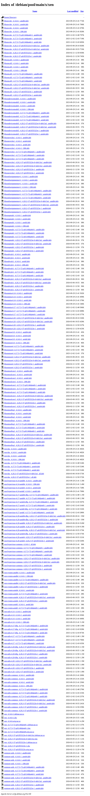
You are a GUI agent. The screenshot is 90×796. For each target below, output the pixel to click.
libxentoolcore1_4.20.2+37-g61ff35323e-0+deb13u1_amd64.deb (28, 396)
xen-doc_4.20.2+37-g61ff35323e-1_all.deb (20, 477)
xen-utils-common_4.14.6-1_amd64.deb (19, 675)
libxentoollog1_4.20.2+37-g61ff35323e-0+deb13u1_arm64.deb (28, 438)
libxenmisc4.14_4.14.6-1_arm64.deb (18, 297)
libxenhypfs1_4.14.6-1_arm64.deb (17, 258)
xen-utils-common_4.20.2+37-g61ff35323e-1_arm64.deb (25, 711)
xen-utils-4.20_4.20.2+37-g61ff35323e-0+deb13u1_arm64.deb (27, 665)
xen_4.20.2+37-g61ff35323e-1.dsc (17, 746)
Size (82, 11)
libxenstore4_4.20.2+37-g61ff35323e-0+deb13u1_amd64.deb (27, 357)
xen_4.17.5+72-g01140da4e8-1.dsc (17, 728)
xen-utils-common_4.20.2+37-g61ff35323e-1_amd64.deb (25, 707)
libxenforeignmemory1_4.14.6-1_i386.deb (20, 187)
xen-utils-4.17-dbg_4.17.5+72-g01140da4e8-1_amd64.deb (26, 626)
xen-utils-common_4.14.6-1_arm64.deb (19, 679)
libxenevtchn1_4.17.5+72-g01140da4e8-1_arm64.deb (24, 155)
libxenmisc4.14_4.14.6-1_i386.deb (17, 304)
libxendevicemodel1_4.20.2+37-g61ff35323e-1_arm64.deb (26, 134)
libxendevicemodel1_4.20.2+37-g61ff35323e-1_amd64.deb (26, 131)
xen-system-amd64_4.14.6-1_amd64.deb (19, 573)
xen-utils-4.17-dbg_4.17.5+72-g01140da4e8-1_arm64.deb (26, 629)
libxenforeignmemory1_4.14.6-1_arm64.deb (21, 180)
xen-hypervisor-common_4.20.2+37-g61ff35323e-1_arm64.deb (28, 569)
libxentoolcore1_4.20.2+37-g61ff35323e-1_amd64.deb (24, 403)
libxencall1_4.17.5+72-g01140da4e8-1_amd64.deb (23, 74)
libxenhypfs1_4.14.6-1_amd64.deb (17, 254)
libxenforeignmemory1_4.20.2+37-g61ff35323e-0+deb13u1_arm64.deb (31, 205)
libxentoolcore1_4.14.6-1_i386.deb (17, 382)
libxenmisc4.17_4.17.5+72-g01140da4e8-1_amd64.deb (25, 307)
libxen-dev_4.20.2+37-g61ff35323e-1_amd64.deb (23, 53)
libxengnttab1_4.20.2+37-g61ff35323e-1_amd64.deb (24, 247)
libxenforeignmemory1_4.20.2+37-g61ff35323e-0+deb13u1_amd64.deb (31, 201)
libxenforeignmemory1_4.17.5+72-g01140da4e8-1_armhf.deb (27, 198)
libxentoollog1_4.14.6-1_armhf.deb (17, 417)
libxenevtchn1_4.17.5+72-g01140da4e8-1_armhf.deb (24, 159)
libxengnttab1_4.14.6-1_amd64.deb (17, 215)
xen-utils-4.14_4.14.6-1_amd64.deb (17, 612)
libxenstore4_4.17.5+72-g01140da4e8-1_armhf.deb (23, 353)
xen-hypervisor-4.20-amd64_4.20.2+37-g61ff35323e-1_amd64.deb (29, 527)
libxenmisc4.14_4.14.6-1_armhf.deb (17, 300)
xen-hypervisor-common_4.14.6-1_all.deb (20, 544)
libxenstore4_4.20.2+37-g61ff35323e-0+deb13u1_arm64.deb (27, 360)
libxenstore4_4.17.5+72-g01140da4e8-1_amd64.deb (23, 346)
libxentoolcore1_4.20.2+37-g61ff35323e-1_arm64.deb (24, 406)
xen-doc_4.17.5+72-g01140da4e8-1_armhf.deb (21, 470)
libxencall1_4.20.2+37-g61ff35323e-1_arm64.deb (23, 95)
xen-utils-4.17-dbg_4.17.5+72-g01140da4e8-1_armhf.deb (25, 633)
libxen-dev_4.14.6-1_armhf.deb (16, 28)
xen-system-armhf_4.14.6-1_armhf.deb (19, 604)
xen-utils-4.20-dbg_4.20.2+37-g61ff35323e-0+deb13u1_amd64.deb (29, 647)
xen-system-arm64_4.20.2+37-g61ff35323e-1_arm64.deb (25, 601)
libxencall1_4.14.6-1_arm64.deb (16, 63)
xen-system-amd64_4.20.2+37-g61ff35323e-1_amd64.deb (26, 587)
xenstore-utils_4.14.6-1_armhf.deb (17, 760)
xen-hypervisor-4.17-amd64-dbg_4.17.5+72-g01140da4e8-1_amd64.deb (31, 495)
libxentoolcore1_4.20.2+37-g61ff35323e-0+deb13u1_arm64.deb (28, 399)
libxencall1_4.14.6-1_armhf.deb (16, 67)
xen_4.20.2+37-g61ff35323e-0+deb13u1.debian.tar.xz (24, 735)
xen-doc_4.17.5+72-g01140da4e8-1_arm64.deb (22, 467)
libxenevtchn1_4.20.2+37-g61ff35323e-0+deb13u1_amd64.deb (28, 162)
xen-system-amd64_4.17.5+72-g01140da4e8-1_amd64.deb (26, 580)
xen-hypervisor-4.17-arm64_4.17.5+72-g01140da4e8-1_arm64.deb (29, 505)
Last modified (72, 11)
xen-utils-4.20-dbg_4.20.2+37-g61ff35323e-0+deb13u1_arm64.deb (29, 650)
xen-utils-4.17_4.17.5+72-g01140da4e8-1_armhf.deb (24, 643)
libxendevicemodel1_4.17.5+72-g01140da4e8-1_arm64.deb (26, 116)
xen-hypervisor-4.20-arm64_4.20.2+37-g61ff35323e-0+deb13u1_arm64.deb (32, 537)
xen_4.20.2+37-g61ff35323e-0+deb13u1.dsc (21, 739)
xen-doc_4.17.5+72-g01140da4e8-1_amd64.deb (22, 463)
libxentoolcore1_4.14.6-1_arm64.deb (18, 375)
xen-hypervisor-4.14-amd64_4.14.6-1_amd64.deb (22, 481)
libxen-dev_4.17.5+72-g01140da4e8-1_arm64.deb (23, 39)
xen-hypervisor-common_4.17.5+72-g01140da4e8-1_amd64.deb (28, 548)
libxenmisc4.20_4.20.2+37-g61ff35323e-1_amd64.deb (24, 325)
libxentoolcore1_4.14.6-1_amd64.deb (18, 371)
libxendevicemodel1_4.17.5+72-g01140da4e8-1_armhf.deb (26, 120)
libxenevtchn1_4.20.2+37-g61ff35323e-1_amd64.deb (24, 169)
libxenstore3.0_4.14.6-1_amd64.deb (17, 332)
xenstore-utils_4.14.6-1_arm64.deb (17, 757)
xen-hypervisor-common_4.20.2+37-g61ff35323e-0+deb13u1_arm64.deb (31, 562)
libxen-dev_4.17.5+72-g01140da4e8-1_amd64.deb (23, 35)
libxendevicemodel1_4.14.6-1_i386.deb (19, 109)
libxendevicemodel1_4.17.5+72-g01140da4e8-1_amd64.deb (26, 113)
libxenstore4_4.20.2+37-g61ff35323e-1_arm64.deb (23, 368)
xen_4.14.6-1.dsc (10, 718)
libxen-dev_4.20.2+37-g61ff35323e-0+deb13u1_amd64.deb (26, 46)
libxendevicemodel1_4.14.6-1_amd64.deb (20, 99)
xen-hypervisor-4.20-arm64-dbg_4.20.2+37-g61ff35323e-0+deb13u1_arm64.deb (34, 530)
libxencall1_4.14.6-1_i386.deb (15, 70)
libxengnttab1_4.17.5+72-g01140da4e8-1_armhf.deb (24, 237)
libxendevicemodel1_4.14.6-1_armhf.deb (19, 106)
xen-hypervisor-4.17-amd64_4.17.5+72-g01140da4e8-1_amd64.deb (29, 498)
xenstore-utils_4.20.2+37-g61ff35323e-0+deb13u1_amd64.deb (27, 778)
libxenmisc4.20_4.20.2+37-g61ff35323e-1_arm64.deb (24, 329)
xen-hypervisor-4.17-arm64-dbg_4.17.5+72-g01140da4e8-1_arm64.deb (31, 502)
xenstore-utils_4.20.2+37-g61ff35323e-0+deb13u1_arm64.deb (27, 781)
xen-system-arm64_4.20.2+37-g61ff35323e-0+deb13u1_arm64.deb (29, 597)
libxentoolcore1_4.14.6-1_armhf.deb (18, 378)
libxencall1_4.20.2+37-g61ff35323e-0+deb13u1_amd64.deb (26, 85)
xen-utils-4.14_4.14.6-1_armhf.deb (17, 619)
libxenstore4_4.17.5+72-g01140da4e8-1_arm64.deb (23, 350)
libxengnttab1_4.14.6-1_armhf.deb (17, 223)
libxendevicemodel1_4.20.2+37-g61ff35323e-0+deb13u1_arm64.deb (30, 127)
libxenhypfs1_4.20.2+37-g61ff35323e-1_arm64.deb (23, 290)
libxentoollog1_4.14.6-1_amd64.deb (17, 410)
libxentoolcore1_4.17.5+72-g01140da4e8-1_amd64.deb (25, 385)
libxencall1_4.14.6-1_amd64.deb (16, 60)
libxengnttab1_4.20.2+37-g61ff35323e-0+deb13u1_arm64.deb (27, 244)
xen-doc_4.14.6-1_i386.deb (14, 459)
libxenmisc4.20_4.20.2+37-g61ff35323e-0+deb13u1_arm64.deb (28, 322)
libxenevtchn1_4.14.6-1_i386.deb (16, 148)
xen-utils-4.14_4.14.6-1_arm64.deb (17, 615)
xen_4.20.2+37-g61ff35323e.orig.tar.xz (19, 749)
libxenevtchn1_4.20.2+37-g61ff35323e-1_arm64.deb (24, 173)
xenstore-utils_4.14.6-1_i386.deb (16, 764)
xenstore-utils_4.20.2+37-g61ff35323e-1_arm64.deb (23, 788)
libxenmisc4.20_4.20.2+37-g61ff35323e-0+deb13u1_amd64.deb (28, 318)
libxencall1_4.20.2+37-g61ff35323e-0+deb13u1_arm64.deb (26, 88)
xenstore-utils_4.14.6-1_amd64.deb (17, 753)
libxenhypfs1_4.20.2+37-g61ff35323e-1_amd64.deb (23, 286)
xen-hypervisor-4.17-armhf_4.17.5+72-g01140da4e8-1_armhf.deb (29, 513)
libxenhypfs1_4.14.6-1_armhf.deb (17, 261)
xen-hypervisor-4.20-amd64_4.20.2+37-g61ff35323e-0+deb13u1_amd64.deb (33, 523)
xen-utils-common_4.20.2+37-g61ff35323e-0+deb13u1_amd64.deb (29, 700)
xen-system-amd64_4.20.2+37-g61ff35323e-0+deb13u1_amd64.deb (29, 583)
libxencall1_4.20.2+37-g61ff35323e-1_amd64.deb (23, 92)
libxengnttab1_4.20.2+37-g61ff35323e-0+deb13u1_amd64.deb (27, 240)
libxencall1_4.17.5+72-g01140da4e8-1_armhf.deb (23, 81)
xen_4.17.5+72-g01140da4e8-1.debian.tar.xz (21, 725)
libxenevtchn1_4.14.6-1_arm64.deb (17, 141)
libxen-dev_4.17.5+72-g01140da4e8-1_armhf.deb (22, 42)
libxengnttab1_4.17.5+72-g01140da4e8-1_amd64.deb (24, 230)
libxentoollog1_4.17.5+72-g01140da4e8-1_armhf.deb (24, 431)
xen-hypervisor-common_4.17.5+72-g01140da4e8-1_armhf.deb (28, 555)
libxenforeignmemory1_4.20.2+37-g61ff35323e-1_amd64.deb (27, 208)
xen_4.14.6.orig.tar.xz (12, 721)
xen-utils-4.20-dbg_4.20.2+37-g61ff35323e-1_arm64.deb (25, 658)
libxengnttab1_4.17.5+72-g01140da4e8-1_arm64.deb (24, 233)
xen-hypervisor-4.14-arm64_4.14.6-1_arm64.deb (22, 488)
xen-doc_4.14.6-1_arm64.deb (15, 452)
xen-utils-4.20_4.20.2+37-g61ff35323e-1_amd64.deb (24, 668)
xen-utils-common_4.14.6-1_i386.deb (18, 686)
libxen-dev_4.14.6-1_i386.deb (15, 32)
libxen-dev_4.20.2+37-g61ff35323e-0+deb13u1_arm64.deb (26, 49)
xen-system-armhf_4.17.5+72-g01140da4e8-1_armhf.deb (25, 608)
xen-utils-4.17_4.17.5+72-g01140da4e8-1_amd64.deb (24, 636)
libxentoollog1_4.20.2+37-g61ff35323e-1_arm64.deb (24, 445)
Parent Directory (10, 17)
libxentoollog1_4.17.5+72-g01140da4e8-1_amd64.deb (24, 424)
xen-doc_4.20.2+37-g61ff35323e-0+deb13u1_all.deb (24, 474)
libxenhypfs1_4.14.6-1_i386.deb (16, 265)
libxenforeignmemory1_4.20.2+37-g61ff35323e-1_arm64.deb (27, 212)
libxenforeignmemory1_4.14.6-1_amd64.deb (21, 177)
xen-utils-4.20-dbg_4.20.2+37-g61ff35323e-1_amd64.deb (25, 654)
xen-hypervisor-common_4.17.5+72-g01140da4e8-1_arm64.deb (28, 551)
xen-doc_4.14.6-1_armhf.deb (15, 456)
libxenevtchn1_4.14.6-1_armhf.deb (17, 145)
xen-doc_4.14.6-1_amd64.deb (15, 449)
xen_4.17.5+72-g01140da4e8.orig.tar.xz (19, 732)
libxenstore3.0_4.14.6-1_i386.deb (16, 343)
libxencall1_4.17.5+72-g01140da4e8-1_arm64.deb (23, 78)
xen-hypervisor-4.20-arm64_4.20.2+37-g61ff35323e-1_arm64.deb (29, 541)
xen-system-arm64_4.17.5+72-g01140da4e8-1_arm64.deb (26, 594)
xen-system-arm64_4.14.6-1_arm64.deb (19, 590)
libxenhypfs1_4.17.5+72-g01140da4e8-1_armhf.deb (23, 276)
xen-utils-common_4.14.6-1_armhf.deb (19, 682)
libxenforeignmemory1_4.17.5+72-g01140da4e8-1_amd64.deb (27, 191)
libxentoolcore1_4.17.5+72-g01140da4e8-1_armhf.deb (24, 392)
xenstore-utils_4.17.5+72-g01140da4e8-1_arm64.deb (24, 771)
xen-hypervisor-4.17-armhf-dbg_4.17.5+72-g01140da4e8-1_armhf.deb (30, 509)
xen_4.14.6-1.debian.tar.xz (14, 714)
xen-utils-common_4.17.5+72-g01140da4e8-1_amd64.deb (26, 689)
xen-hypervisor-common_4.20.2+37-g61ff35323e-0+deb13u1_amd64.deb (32, 559)
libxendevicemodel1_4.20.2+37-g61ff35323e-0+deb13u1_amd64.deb (30, 123)
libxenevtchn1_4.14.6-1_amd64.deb (17, 138)
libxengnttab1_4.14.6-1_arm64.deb (17, 219)
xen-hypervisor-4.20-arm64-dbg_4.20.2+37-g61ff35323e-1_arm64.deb (30, 534)
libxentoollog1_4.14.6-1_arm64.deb (17, 414)
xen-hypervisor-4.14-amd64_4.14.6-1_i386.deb (22, 484)
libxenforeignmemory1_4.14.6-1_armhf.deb (20, 184)
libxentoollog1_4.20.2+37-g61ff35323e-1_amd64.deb (24, 442)
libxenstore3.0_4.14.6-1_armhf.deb (17, 339)
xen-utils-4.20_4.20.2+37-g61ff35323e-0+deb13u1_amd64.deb (28, 661)
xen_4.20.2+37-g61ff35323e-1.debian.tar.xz (20, 742)
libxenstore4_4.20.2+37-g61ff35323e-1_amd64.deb (23, 364)
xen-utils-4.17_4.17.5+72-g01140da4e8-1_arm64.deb (24, 640)
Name (34, 11)
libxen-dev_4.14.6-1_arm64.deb (16, 24)
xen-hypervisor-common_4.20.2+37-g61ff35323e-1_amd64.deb (28, 566)
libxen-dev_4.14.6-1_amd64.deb (16, 21)
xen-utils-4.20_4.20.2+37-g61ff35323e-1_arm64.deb (24, 672)
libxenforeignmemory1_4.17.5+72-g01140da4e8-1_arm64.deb (27, 194)
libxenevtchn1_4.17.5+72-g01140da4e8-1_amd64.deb (24, 152)
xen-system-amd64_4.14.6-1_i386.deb (18, 576)
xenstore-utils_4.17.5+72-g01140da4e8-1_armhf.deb (24, 774)
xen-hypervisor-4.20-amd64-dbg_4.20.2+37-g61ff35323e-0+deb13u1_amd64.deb (35, 516)
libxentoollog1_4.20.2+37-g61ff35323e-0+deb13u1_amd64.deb (28, 435)
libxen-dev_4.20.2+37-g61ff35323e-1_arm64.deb (22, 56)
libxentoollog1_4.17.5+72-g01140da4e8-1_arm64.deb (24, 428)
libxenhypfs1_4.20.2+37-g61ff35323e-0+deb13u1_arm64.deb (27, 283)
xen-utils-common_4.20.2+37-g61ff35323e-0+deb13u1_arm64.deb (29, 704)
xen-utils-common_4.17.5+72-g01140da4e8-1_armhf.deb (25, 696)
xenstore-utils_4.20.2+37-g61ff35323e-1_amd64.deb (24, 785)
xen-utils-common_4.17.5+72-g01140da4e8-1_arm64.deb (26, 693)
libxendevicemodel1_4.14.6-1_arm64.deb (19, 102)
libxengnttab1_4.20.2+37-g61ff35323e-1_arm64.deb (24, 251)
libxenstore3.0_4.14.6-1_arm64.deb (17, 336)
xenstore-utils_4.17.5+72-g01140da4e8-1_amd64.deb (24, 767)
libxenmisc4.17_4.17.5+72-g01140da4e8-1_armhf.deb (24, 314)
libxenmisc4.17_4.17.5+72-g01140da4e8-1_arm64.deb (24, 311)
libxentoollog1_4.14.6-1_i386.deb (17, 421)
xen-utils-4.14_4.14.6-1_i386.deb (16, 622)
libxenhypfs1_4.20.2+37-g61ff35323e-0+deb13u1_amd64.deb (27, 279)
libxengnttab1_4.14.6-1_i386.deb (16, 226)
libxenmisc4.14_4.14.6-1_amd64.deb (18, 293)
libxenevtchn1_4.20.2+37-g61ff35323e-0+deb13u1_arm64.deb (27, 166)
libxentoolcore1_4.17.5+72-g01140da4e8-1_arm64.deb (25, 389)
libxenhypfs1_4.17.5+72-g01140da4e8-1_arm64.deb (24, 272)
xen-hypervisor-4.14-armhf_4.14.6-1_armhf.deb (22, 491)
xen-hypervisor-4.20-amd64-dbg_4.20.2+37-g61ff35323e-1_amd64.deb (31, 520)
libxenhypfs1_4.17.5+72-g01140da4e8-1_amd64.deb (24, 268)
